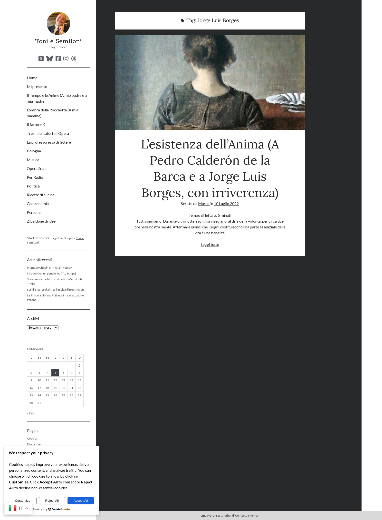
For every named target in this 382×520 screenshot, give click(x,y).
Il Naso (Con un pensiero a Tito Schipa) (51, 273)
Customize (22, 500)
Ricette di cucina (40, 194)
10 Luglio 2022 (226, 203)
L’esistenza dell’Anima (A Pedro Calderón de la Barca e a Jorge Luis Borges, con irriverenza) (210, 82)
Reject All (52, 500)
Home (32, 77)
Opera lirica (37, 168)
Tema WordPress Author (215, 515)
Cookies (32, 438)
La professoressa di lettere (49, 142)
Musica (33, 159)
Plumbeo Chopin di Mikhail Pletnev (49, 267)
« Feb (30, 413)
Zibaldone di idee (41, 221)
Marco (204, 203)
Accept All (81, 500)
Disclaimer (34, 444)
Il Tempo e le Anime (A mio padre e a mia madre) (57, 98)
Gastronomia (38, 203)
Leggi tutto (210, 244)
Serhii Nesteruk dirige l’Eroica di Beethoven (55, 289)
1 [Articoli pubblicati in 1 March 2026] (79, 365)
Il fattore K (36, 124)
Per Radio (35, 177)
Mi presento (37, 86)
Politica (33, 186)
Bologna (34, 150)
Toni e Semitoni (58, 41)
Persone (33, 212)
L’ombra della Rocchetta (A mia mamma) (52, 113)
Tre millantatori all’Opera (48, 133)
